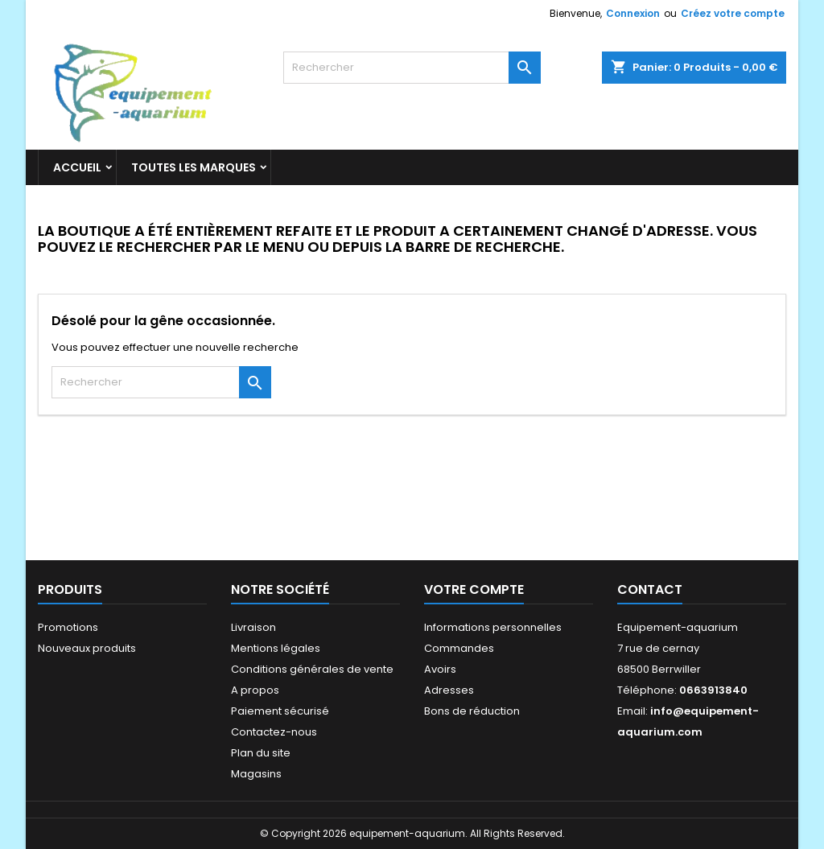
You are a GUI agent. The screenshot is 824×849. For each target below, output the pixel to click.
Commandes (459, 648)
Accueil (77, 167)
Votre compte (474, 589)
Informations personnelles (493, 627)
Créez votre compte (733, 13)
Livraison (253, 627)
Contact (649, 589)
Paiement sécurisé (280, 711)
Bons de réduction (472, 711)
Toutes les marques (193, 167)
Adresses (449, 690)
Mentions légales (275, 648)
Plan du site (260, 752)
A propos (255, 690)
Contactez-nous (274, 732)
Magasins (256, 773)
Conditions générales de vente (312, 669)
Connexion (633, 13)
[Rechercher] (412, 68)
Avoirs (440, 669)
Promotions (68, 627)
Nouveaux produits (87, 648)
